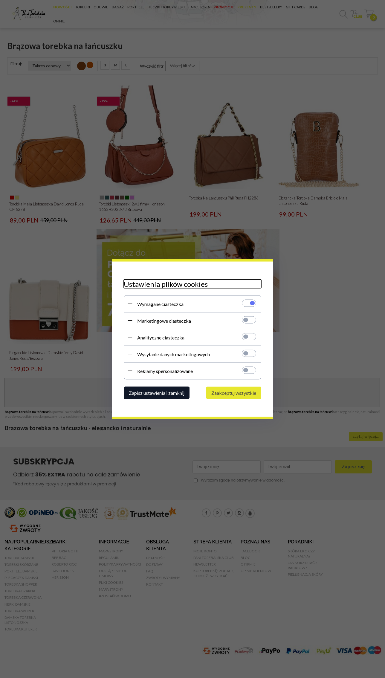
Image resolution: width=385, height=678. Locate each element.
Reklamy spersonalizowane (165, 371)
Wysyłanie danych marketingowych (173, 354)
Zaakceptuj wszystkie (233, 392)
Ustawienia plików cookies (166, 283)
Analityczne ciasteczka (160, 337)
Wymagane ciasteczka (160, 304)
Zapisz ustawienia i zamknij (156, 392)
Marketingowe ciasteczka (164, 320)
